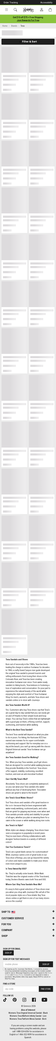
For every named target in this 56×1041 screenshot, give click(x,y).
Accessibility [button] (46, 2)
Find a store (9, 984)
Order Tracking (11, 2)
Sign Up (8, 953)
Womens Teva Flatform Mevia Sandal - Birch (28, 1019)
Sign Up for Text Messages (16, 959)
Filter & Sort (28, 41)
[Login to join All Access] (28, 17)
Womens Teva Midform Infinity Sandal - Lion (28, 1016)
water (11, 805)
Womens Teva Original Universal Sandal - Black (28, 1013)
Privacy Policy (18, 975)
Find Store (46, 989)
